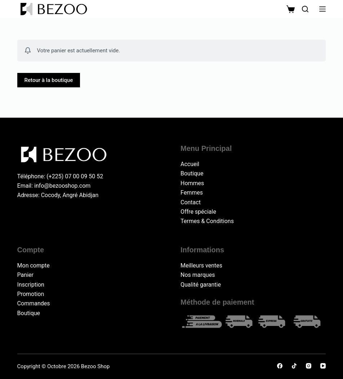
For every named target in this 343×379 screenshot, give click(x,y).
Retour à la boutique (48, 80)
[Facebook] (279, 366)
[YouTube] (323, 366)
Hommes (192, 183)
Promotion (30, 294)
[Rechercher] (305, 9)
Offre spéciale (198, 211)
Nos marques (198, 274)
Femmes (192, 192)
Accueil (190, 164)
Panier (25, 274)
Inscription (30, 284)
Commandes (33, 303)
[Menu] (322, 9)
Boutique (192, 173)
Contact (191, 202)
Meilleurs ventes (201, 265)
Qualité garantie (201, 284)
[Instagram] (308, 366)
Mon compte (33, 265)
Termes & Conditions (207, 221)
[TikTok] (294, 366)
